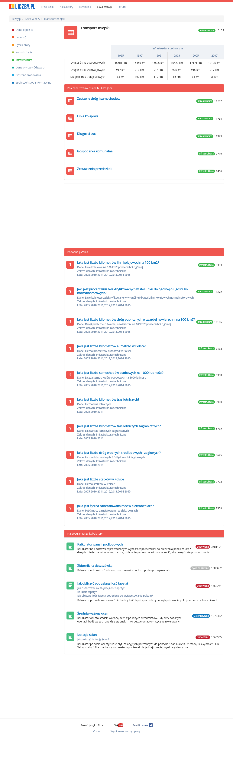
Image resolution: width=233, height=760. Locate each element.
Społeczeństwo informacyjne (31, 82)
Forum (122, 6)
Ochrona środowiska (26, 75)
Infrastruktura (22, 60)
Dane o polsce (22, 30)
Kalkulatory (66, 6)
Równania (85, 6)
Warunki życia (22, 52)
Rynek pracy (21, 45)
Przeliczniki (47, 6)
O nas (96, 731)
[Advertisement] (144, 214)
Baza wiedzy (104, 6)
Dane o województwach (28, 67)
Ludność (19, 37)
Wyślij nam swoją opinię (125, 731)
